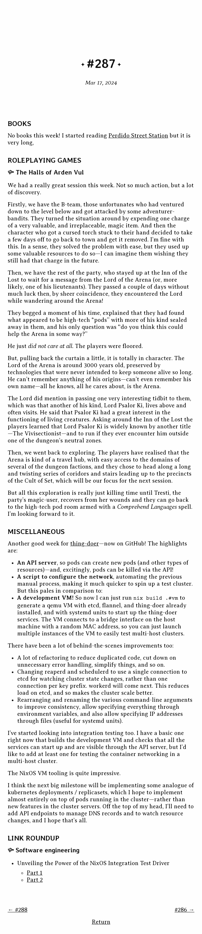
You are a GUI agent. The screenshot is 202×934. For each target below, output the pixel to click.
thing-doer (84, 543)
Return (101, 922)
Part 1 (34, 873)
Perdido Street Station (138, 135)
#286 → (184, 910)
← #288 (17, 910)
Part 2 (35, 880)
